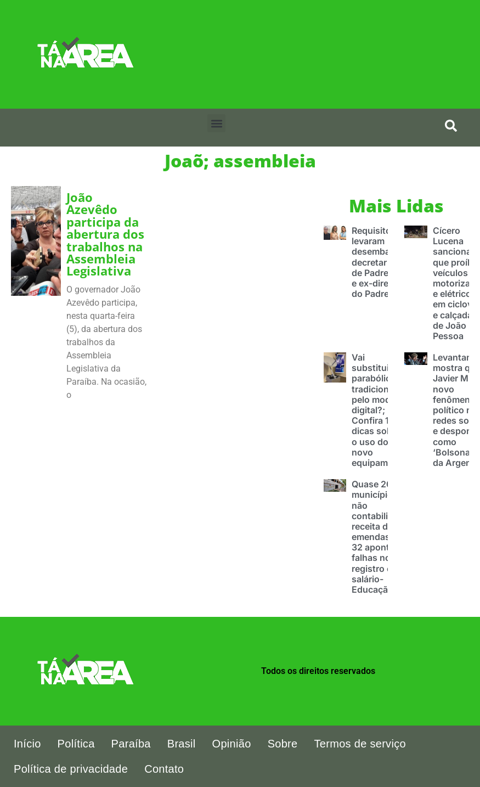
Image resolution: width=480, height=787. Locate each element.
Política (76, 744)
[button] (216, 123)
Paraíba (131, 744)
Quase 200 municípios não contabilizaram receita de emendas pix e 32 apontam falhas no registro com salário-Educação (383, 537)
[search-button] (451, 126)
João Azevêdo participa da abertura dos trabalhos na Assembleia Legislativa (105, 234)
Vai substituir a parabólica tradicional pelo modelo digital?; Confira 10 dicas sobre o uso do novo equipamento (379, 410)
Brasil (181, 744)
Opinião (231, 744)
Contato (164, 769)
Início (27, 744)
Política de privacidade (71, 769)
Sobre (283, 744)
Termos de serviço (360, 744)
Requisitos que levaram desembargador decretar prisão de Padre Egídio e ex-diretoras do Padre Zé (385, 262)
